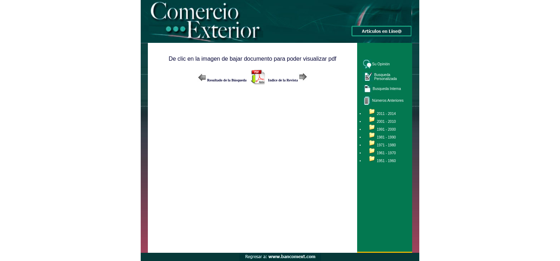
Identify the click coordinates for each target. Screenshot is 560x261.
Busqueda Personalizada (385, 77)
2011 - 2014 (386, 114)
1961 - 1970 (386, 153)
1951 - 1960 (386, 161)
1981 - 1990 (386, 137)
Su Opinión (381, 64)
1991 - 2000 (386, 129)
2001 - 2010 (386, 122)
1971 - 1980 (386, 145)
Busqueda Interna (387, 89)
